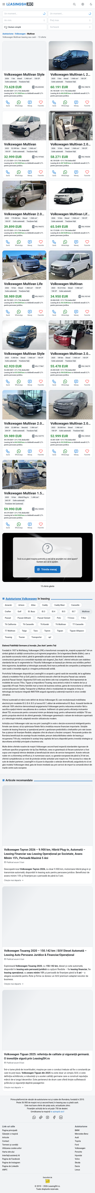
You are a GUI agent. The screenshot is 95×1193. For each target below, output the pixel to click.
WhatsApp (19, 103)
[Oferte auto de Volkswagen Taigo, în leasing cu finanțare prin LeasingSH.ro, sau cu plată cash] (24, 630)
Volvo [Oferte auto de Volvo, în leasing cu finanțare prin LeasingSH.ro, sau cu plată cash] (77, 1159)
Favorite (41, 103)
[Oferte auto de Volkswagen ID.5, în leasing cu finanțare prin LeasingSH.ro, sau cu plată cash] (63, 611)
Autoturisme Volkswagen (21, 598)
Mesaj (30, 103)
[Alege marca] (24, 14)
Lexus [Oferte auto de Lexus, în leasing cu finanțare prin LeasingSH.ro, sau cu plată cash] (77, 1170)
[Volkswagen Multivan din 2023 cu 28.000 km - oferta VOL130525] (71, 418)
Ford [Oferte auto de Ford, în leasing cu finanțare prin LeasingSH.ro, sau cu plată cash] (77, 1145)
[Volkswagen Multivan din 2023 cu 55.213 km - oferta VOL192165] (71, 279)
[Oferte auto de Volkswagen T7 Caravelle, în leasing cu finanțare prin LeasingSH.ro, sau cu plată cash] (78, 624)
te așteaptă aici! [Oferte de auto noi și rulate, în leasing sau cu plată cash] (57, 1112)
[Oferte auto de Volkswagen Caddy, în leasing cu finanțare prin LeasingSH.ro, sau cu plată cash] (45, 605)
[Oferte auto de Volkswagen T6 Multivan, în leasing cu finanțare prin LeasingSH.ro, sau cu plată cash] (61, 624)
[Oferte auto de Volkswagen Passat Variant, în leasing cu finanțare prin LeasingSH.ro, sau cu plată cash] (44, 617)
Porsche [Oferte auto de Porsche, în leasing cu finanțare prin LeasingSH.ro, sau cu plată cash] (78, 1152)
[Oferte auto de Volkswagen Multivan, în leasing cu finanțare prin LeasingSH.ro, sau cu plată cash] (85, 611)
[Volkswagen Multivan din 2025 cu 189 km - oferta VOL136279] (71, 349)
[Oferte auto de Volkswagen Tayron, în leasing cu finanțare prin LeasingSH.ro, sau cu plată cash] (47, 630)
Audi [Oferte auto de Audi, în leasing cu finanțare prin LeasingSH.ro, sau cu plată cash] (77, 1137)
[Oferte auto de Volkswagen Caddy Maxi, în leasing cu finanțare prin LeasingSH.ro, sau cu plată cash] (59, 605)
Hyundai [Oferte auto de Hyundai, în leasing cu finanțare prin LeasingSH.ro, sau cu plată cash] (78, 1155)
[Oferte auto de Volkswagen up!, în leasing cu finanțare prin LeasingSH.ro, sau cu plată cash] (50, 637)
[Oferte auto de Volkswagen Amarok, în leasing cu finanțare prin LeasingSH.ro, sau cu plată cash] (8, 605)
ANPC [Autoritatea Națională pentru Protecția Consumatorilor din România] (4, 1170)
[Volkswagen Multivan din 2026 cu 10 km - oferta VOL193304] (71, 209)
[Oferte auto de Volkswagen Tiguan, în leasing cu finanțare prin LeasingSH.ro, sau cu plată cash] (60, 630)
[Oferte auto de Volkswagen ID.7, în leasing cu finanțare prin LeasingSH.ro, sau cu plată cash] (73, 611)
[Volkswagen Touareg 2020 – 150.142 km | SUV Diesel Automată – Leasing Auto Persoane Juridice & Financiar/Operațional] (47, 937)
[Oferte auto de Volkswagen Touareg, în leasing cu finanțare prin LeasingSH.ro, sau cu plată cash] (8, 637)
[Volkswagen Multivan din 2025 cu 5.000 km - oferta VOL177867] (24, 349)
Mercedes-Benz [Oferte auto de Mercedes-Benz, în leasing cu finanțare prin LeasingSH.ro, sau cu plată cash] (81, 1134)
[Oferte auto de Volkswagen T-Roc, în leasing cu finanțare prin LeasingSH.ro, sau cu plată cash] (83, 617)
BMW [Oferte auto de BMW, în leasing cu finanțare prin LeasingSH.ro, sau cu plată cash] (77, 1130)
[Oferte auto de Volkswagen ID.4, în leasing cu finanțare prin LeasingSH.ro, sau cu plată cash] (53, 611)
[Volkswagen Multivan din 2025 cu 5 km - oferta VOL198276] (71, 70)
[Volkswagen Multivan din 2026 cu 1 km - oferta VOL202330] (24, 70)
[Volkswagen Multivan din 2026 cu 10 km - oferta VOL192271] (24, 279)
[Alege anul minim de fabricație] (24, 20)
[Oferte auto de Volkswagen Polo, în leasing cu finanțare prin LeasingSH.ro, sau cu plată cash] (58, 617)
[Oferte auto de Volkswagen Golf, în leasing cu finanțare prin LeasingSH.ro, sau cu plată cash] (19, 611)
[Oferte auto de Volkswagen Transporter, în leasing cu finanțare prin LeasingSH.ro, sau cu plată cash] (36, 637)
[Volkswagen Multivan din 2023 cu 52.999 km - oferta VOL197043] (24, 139)
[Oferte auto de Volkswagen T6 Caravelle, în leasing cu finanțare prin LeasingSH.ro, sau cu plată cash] (28, 624)
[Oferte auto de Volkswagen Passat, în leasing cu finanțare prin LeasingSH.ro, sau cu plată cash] (8, 617)
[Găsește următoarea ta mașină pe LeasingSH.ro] (20, 4)
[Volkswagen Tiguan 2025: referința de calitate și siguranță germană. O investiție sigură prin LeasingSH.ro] (47, 1040)
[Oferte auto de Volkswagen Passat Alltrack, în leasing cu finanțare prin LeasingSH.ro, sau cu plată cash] (24, 617)
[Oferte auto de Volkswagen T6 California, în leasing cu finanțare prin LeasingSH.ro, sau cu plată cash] (10, 624)
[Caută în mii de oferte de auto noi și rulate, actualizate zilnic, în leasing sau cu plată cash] (74, 4)
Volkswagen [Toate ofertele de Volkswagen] (20, 34)
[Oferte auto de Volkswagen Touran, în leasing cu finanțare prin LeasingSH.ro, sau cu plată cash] (21, 637)
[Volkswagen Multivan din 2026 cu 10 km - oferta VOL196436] (71, 139)
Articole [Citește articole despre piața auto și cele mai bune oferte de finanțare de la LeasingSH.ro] (5, 1137)
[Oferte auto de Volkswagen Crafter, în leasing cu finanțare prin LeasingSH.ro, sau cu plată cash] (8, 611)
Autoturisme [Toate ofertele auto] (8, 34)
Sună (8, 103)
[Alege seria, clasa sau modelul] (70, 14)
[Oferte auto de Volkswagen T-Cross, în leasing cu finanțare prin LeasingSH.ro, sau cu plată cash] (71, 617)
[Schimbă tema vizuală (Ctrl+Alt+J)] (91, 4)
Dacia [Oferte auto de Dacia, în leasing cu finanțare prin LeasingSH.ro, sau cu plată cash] (77, 1166)
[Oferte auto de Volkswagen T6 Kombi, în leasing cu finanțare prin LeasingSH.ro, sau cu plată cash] (44, 624)
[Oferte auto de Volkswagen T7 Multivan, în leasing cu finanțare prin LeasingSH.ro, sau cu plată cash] (10, 630)
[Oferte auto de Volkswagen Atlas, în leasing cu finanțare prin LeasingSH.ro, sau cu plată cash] (33, 605)
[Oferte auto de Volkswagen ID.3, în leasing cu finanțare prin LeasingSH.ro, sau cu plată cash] (43, 611)
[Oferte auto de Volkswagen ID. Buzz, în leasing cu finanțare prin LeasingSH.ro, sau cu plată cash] (31, 611)
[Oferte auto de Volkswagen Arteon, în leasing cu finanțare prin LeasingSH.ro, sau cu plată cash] (21, 605)
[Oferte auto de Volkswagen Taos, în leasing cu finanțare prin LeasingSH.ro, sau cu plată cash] (35, 630)
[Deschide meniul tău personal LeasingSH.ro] (83, 4)
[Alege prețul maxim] (70, 20)
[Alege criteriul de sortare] (70, 27)
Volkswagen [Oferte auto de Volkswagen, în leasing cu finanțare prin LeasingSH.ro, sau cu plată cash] (80, 1148)
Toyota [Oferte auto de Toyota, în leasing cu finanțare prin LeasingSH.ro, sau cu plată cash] (78, 1141)
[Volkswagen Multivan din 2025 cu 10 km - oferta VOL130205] (24, 490)
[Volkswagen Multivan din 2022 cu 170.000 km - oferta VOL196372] (24, 209)
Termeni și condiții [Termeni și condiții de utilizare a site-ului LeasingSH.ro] (10, 1145)
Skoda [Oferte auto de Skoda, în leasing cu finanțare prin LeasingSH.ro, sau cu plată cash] (77, 1162)
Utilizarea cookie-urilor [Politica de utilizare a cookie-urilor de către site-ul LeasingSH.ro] (12, 1148)
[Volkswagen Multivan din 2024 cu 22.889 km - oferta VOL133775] (24, 418)
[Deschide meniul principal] (4, 4)
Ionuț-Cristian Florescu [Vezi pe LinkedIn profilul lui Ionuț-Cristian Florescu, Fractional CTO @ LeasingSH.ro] (47, 1181)
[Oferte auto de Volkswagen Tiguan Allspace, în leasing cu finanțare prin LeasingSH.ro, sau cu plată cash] (76, 630)
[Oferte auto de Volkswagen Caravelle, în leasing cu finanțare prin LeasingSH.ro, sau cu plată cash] (75, 605)
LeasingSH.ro (54, 1186)
